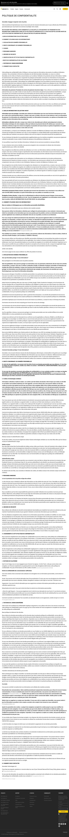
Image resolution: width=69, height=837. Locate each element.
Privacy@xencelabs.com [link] (26, 230)
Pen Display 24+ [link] (4, 796)
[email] (63, 802)
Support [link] (16, 9)
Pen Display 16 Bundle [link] (5, 800)
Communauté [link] (27, 9)
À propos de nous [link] (33, 796)
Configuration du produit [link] (20, 798)
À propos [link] (21, 9)
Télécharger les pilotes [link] (19, 802)
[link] (5, 9)
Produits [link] (12, 9)
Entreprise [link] (32, 798)
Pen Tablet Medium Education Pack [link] (5, 813)
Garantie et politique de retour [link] (20, 807)
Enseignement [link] (32, 800)
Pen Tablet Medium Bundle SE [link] (5, 805)
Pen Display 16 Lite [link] (4, 802)
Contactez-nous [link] (18, 804)
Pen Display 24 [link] (4, 798)
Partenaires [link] (32, 802)
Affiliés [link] (31, 806)
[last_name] (63, 807)
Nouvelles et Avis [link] (47, 798)
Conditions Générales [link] (62, 819)
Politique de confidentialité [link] (62, 821)
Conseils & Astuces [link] (48, 800)
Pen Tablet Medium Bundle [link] (5, 808)
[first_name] (63, 804)
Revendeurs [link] (32, 804)
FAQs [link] (16, 800)
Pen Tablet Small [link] (4, 810)
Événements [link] (46, 796)
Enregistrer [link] (17, 796)
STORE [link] (65, 8)
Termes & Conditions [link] (23, 832)
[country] (63, 809)
